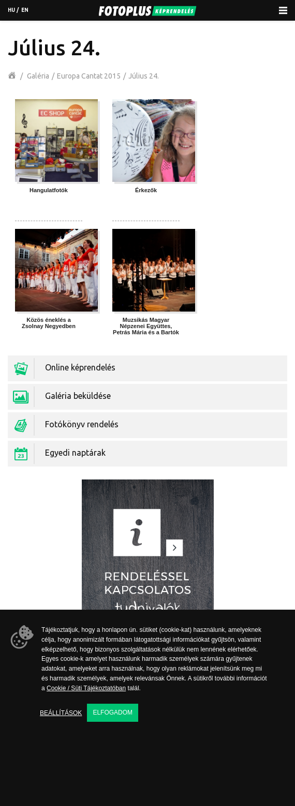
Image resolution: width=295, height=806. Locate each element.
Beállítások (61, 713)
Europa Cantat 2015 (89, 76)
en (24, 10)
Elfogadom (112, 712)
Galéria (38, 76)
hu (11, 10)
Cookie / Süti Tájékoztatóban (86, 688)
